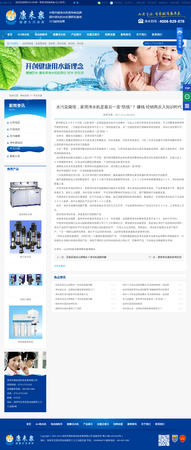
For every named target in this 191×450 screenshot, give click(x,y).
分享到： (58, 249)
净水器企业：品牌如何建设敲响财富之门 (75, 289)
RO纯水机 (23, 34)
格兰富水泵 (25, 257)
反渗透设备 (40, 43)
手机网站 (118, 2)
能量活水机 (59, 34)
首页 (9, 34)
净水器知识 (16, 142)
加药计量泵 (25, 299)
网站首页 (24, 95)
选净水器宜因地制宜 (132, 303)
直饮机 (52, 43)
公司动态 (15, 122)
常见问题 (37, 95)
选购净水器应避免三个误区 (68, 308)
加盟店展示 (93, 34)
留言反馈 (186, 2)
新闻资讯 (126, 34)
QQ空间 (67, 249)
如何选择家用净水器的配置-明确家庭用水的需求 (146, 289)
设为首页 (152, 2)
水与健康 (15, 136)
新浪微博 (76, 249)
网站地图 (174, 2)
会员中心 (129, 2)
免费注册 (140, 2)
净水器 (80, 43)
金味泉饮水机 (25, 214)
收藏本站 (163, 2)
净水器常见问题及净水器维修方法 (71, 294)
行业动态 (15, 129)
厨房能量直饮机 (25, 342)
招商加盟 (110, 34)
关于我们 (141, 34)
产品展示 (76, 34)
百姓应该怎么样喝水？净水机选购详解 (86, 257)
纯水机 (71, 43)
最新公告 (15, 156)
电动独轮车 (41, 34)
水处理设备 (27, 43)
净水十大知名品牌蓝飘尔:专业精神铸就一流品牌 (146, 285)
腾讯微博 (86, 249)
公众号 (104, 2)
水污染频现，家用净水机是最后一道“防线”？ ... (145, 299)
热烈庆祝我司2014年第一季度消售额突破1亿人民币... (40, 2)
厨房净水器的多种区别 (169, 257)
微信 (93, 249)
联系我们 (157, 34)
